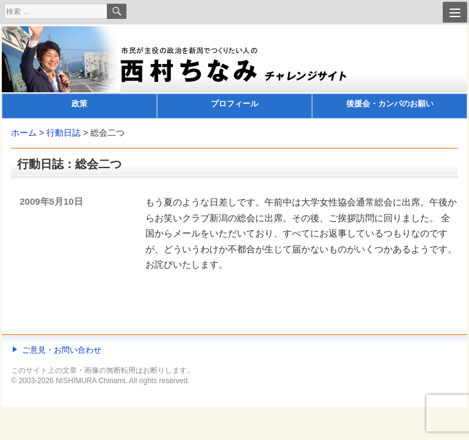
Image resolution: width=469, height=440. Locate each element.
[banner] (234, 72)
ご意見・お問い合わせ (61, 349)
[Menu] (455, 12)
